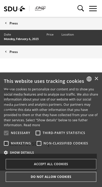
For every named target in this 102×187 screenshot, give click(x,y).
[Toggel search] (80, 8)
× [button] (96, 79)
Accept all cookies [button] (51, 164)
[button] (6, 133)
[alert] (51, 129)
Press (14, 23)
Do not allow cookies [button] (51, 177)
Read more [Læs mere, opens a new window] (31, 125)
